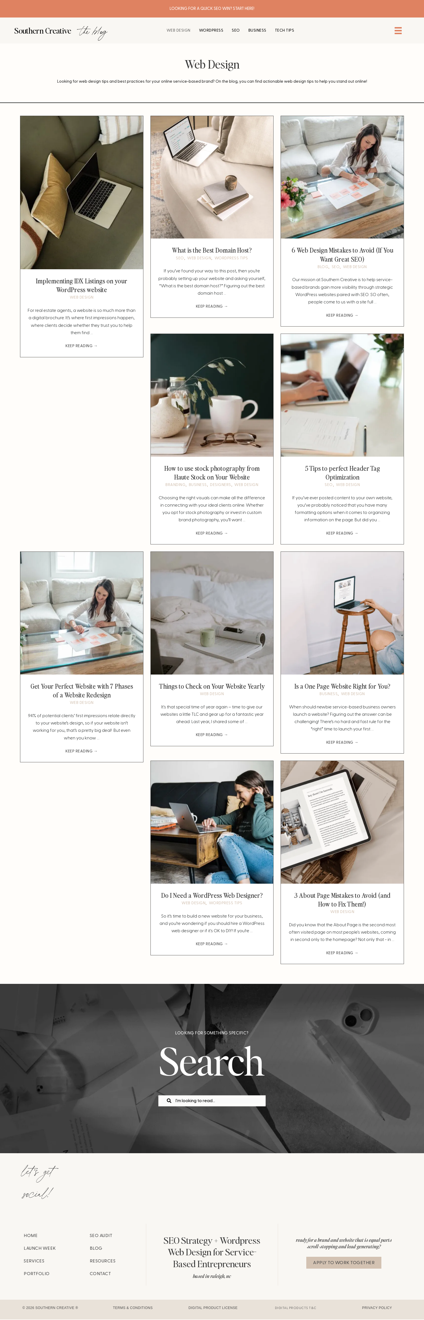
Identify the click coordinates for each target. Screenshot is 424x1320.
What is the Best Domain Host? (212, 249)
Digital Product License (213, 1309)
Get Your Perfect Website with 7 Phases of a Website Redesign (81, 690)
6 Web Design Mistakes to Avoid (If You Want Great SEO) (342, 254)
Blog (323, 267)
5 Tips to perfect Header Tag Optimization (342, 472)
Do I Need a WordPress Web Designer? (212, 895)
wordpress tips (231, 258)
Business (198, 485)
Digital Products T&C (295, 1308)
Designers (220, 485)
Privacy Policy (377, 1309)
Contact (100, 1274)
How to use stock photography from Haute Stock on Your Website (212, 472)
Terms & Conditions (133, 1309)
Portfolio (37, 1274)
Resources (103, 1261)
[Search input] (210, 1101)
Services (34, 1261)
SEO (180, 258)
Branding (175, 485)
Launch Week (40, 1249)
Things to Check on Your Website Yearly (212, 686)
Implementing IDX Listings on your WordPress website (81, 285)
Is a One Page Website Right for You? (342, 686)
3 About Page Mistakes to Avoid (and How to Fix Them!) (342, 900)
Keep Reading (81, 346)
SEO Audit (101, 1236)
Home (31, 1236)
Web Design (82, 297)
